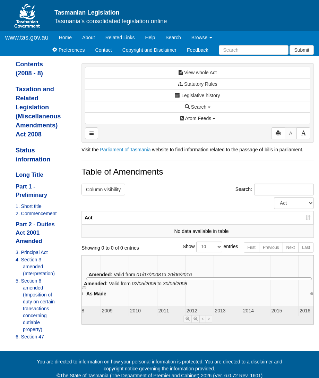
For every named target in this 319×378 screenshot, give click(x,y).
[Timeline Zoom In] (187, 326)
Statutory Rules (197, 84)
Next (290, 254)
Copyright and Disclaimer (149, 50)
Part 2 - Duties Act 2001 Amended (35, 232)
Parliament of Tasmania (125, 149)
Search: (274, 189)
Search (173, 37)
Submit (301, 50)
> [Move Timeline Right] (209, 326)
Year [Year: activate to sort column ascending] (229, 224)
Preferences (68, 50)
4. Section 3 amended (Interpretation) (35, 266)
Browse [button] (202, 37)
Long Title (29, 174)
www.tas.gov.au (27, 37)
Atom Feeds (197, 118)
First (252, 254)
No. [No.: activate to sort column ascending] (198, 224)
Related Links (120, 37)
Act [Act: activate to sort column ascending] (89, 224)
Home (68, 37)
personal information (154, 361)
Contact (103, 50)
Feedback (197, 50)
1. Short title (29, 206)
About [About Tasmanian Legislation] (88, 37)
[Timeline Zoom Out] (195, 326)
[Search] (253, 50)
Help (150, 37)
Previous (271, 254)
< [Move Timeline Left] (202, 326)
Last (306, 254)
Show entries (198, 254)
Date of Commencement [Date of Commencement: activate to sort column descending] (277, 221)
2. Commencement (36, 213)
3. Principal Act (32, 252)
